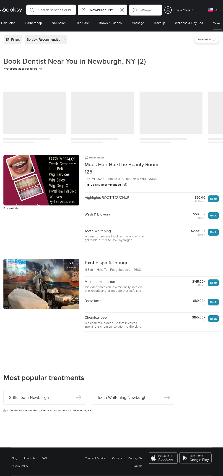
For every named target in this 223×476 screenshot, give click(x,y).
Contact (137, 466)
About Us (29, 458)
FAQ (44, 458)
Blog (14, 458)
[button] (51, 10)
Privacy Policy (19, 466)
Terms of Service (95, 458)
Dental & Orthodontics (24, 410)
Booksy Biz (135, 458)
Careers (117, 458)
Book (213, 199)
